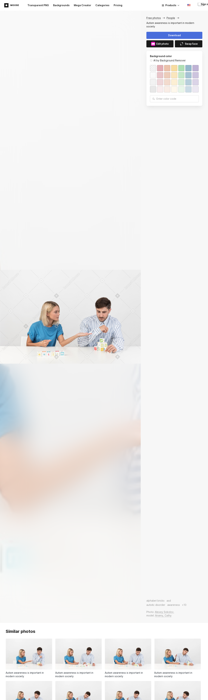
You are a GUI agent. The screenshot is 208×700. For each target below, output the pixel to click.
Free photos (153, 17)
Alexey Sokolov (164, 611)
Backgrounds (61, 5)
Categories (102, 5)
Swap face (188, 44)
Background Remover (173, 60)
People (171, 17)
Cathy (168, 615)
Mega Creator (82, 5)
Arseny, (160, 615)
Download (174, 35)
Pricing (118, 5)
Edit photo (160, 44)
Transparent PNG (38, 5)
